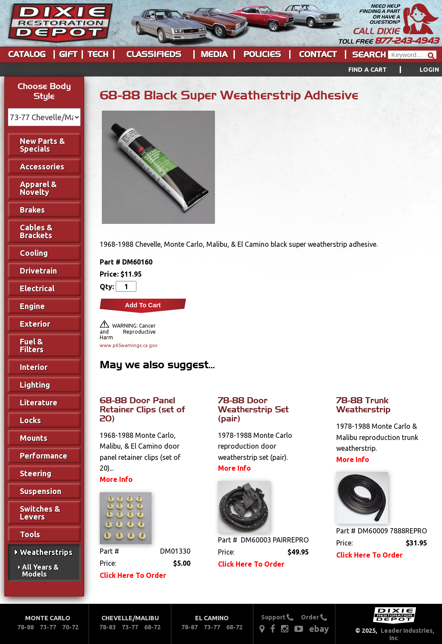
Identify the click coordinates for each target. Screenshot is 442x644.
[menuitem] (384, 70)
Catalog (26, 54)
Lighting (35, 384)
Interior (33, 367)
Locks (30, 420)
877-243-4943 (407, 40)
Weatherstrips (46, 552)
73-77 (48, 627)
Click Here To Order (133, 575)
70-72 (70, 627)
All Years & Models (40, 570)
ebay (319, 629)
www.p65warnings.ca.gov (128, 345)
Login (429, 69)
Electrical (37, 288)
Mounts (33, 438)
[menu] (221, 70)
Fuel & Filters (32, 345)
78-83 (107, 627)
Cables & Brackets (36, 231)
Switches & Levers (40, 512)
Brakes (32, 209)
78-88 (25, 627)
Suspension (40, 491)
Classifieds (153, 54)
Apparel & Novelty (38, 188)
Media (214, 54)
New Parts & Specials (42, 145)
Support (277, 617)
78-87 (189, 627)
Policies (262, 54)
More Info (116, 479)
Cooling (34, 253)
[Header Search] (412, 55)
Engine (32, 306)
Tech (98, 54)
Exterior (35, 323)
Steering (35, 473)
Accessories (42, 166)
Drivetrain (38, 270)
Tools (30, 534)
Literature (38, 402)
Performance (43, 455)
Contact (318, 54)
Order (314, 617)
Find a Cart (367, 69)
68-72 (152, 627)
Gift (68, 54)
